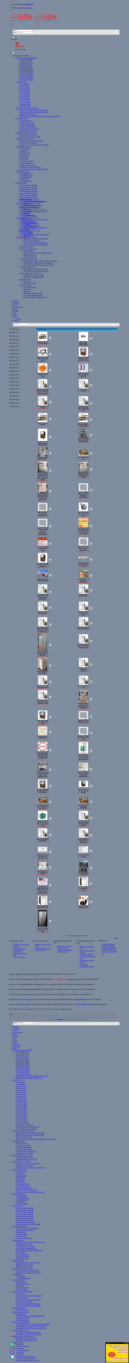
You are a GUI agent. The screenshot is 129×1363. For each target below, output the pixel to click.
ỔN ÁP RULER (69, 1017)
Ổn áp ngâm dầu (18, 1206)
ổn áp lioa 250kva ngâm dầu (24, 1212)
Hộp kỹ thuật (20, 1182)
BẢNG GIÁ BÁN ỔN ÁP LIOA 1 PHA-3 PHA (43, 580)
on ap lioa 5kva (18, 952)
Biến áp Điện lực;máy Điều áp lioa (23, 1336)
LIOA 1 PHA (64, 1014)
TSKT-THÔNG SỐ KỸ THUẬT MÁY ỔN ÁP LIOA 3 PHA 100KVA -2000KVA (83, 823)
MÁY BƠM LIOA (22, 1258)
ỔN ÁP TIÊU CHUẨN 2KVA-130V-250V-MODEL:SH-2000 (83, 440)
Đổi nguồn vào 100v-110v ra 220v (26, 1159)
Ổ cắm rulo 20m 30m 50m (24, 1149)
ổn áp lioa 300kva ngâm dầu (24, 1214)
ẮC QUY (76, 1017)
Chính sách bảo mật (108, 944)
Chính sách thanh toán (108, 949)
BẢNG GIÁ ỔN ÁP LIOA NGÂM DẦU (28, 1224)
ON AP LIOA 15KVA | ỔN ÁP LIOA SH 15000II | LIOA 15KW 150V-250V (83, 705)
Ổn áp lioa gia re (21, 1282)
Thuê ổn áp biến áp (22, 1234)
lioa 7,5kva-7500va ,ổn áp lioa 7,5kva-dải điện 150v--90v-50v (43, 807)
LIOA (65, 979)
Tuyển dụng (16, 1046)
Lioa (79, 999)
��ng (127, 1342)
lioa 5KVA (109, 1017)
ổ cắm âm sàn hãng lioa (87, 966)
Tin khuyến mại (21, 1314)
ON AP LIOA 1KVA (22, 1053)
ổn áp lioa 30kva (21, 1092)
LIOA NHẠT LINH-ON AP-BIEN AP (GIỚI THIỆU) (42, 548)
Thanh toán (16, 320)
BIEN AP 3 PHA (25, 1015)
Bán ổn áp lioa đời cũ (22, 1284)
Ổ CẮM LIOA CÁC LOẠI (24, 1244)
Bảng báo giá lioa (18, 1342)
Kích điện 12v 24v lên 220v (24, 1165)
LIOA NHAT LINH (33, 1019)
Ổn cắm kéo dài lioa (19, 1141)
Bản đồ (15, 1048)
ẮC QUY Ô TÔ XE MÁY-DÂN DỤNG (28, 1304)
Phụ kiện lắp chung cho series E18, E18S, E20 (30, 1192)
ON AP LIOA (42, 1014)
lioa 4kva (96, 1017)
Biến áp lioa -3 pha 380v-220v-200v (23, 1131)
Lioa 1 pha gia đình (19, 957)
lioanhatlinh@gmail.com (24, 8)
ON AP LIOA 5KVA (22, 1059)
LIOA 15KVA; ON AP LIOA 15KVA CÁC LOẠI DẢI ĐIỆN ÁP (43, 565)
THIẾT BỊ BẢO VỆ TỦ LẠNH (25, 1246)
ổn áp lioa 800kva (21, 1117)
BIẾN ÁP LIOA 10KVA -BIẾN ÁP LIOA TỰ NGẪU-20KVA (83, 548)
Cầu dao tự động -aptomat (24, 1188)
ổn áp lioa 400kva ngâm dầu (24, 1216)
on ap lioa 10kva (100, 1015)
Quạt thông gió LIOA (22, 1184)
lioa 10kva (93, 1015)
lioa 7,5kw (26, 1019)
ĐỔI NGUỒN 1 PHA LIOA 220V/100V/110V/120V (32, 1076)
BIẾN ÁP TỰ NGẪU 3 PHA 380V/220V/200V (30, 1133)
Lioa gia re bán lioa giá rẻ (24, 1238)
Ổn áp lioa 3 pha (18, 1080)
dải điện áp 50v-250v (22, 1320)
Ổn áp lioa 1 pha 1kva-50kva (21, 1312)
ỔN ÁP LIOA (18, 1015)
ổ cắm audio (84, 964)
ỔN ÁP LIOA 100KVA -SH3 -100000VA (42, 672)
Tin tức (15, 317)
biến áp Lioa (28, 999)
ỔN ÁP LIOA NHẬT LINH (22, 1014)
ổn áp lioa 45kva (21, 1094)
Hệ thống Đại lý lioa (19, 1194)
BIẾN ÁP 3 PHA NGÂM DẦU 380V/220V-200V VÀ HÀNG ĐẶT (36, 1139)
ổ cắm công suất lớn (86, 954)
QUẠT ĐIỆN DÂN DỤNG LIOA (26, 1248)
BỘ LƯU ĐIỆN (21, 1252)
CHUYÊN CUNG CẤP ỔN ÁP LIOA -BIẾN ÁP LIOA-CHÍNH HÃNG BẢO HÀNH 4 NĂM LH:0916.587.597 (42, 755)
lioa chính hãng (21, 1276)
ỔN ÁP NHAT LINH (35, 1015)
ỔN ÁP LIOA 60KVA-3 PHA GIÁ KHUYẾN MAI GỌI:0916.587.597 (83, 646)
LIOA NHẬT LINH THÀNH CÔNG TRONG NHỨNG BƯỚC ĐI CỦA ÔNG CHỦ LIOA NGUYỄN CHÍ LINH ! (43, 890)
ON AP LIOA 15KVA (22, 1064)
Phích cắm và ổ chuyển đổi (24, 1153)
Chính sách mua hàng (108, 946)
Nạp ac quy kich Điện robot (21, 1322)
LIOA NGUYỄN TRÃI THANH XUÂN (42, 737)
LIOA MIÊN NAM (22, 1200)
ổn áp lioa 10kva (21, 1086)
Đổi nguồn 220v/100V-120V (25, 1157)
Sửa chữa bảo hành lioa (20, 1226)
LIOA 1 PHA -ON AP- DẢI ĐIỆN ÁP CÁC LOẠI (42, 375)
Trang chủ (16, 301)
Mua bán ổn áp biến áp (20, 1308)
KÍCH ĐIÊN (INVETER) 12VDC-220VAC (43, 458)
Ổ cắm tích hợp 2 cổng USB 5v (26, 1151)
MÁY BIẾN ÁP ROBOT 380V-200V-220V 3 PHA (31, 1328)
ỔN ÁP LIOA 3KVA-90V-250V (43, 423)
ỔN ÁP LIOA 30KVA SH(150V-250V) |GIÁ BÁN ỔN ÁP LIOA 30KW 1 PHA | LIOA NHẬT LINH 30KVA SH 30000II (43, 476)
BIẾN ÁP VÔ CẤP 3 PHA (24, 1137)
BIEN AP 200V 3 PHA (56, 1015)
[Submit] (13, 33)
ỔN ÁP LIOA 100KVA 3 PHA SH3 (43, 407)
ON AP (47, 1014)
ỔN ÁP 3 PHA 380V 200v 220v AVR (27, 1271)
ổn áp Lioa (20, 999)
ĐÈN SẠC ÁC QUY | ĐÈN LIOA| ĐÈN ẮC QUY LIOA (83, 375)
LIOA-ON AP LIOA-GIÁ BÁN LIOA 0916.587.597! (83, 580)
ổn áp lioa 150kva (21, 1102)
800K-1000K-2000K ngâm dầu (25, 1222)
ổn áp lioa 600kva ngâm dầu (24, 1220)
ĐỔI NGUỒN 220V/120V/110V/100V (28, 1262)
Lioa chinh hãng (17, 1274)
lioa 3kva (91, 1017)
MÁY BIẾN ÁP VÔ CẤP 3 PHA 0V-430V (28, 1334)
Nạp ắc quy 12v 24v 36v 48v (21, 1161)
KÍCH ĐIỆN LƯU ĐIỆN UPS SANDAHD (29, 1296)
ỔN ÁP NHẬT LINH (83, 1004)
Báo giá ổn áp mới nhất (23, 1074)
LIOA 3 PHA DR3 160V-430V (83, 458)
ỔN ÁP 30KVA (42, 1017)
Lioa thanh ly (20, 1285)
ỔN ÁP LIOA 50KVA (22, 1072)
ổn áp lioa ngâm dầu (22, 1123)
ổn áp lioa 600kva (21, 1115)
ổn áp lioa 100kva (21, 1100)
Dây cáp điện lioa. (21, 1172)
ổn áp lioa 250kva (21, 1106)
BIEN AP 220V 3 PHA (45, 1015)
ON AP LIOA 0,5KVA (23, 1052)
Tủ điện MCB (20, 1178)
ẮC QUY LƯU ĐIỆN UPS (24, 1302)
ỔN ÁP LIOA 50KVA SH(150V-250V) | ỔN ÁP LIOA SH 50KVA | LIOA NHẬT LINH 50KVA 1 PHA (42, 496)
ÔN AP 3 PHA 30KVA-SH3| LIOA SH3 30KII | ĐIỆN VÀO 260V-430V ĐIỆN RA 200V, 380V (42, 391)
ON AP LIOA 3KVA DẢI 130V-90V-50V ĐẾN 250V (43, 722)
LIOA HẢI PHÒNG (22, 1204)
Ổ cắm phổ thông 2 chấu (24, 1147)
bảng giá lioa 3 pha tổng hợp (25, 1125)
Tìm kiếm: (15, 32)
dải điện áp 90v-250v (22, 1318)
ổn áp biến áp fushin (22, 1350)
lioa (14, 1014)
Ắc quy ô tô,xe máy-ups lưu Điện (23, 1291)
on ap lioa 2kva (18, 950)
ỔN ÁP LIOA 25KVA (22, 1068)
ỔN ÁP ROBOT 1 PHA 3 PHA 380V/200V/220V (31, 1326)
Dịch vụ (15, 309)
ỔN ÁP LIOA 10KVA (33, 1017)
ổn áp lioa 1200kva (22, 1121)
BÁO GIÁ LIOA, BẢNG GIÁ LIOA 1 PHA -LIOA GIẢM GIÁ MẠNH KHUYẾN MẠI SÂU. (43, 774)
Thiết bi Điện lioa (18, 1240)
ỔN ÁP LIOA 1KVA (83, 1017)
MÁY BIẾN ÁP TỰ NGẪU (76, 1015)
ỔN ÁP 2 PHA (80, 1014)
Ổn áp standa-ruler (18, 1348)
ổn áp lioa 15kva (21, 1088)
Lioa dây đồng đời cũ (22, 1287)
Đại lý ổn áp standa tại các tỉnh (25, 1356)
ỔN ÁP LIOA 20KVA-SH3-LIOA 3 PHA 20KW (83, 613)
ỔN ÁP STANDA (61, 1017)
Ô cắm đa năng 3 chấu (23, 1145)
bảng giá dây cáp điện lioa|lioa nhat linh (83, 906)
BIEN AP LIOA (25, 1017)
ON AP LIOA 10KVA (22, 1062)
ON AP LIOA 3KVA (22, 1057)
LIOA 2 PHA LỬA (72, 1014)
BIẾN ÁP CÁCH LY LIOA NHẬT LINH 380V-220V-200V (42, 514)
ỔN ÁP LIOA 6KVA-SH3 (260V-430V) (43, 612)
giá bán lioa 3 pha (41, 950)
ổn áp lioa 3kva (21, 1082)
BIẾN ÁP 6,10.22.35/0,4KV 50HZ (26, 1338)
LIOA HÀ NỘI (20, 1202)
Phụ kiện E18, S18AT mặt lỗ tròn (26, 1190)
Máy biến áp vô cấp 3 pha (20, 1330)
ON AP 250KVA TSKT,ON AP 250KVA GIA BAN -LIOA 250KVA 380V (83, 840)
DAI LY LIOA (58, 1014)
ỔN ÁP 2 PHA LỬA (22, 1346)
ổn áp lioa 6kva (21, 1084)
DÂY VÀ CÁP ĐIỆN (22, 1256)
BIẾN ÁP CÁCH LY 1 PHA (24, 1264)
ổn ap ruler (19, 1354)
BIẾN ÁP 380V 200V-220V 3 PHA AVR (28, 1273)
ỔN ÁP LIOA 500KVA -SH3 (83, 686)
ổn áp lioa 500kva (21, 1112)
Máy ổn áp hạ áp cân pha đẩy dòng (27, 1129)
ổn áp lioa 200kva (21, 1104)
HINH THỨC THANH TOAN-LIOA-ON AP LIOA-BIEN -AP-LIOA (83, 359)
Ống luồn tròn (20, 1180)
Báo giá (15, 315)
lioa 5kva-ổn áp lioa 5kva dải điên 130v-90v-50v (83, 791)
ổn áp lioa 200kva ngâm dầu (24, 1210)
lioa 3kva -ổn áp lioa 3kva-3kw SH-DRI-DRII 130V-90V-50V (43, 791)
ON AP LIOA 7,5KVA (18, 1019)
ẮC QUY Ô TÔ (21, 1294)
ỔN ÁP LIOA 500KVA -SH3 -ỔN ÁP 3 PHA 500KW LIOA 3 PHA (42, 702)
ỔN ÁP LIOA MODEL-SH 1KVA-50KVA (42, 342)
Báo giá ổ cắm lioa (22, 1143)
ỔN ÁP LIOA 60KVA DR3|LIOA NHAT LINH (42, 906)
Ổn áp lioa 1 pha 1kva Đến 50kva (23, 1050)
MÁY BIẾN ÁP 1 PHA (90, 1014)
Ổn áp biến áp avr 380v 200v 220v (23, 1269)
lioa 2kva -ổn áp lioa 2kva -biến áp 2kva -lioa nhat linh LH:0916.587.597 (83, 774)
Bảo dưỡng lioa (21, 1232)
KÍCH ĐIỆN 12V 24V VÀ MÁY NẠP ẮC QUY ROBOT (33, 1324)
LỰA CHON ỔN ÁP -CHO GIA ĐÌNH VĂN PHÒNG (42, 872)
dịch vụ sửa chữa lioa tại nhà (25, 1230)
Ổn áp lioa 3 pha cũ (22, 1289)
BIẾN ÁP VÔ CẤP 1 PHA (24, 1266)
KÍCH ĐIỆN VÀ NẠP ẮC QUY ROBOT (28, 1300)
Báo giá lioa (19, 1344)
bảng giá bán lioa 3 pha (43, 948)
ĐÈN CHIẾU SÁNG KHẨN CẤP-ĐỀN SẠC (29, 1250)
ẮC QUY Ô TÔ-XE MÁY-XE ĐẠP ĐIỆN (28, 1306)
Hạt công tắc (20, 1174)
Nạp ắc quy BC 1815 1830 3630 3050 (27, 1163)
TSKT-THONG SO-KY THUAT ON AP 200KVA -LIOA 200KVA (43, 840)
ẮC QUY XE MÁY (22, 1298)
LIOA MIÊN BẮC (21, 1196)
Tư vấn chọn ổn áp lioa (23, 1278)
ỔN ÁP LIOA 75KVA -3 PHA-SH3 (83, 390)
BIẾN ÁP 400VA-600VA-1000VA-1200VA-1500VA (83, 343)
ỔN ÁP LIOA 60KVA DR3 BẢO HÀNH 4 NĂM (83, 888)
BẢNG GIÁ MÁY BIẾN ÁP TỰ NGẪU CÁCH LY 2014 (83, 738)
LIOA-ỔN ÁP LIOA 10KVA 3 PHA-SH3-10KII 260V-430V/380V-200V (83, 408)
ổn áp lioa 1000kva (22, 1119)
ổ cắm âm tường (21, 1176)
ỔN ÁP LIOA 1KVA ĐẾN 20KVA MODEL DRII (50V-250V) (42, 443)
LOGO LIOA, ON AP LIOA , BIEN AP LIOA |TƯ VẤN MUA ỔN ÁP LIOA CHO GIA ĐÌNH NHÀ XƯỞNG (83, 530)
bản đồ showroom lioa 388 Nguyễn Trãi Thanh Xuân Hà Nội (43, 856)
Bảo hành (15, 311)
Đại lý (14, 313)
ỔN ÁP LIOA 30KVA (22, 1070)
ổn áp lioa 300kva (21, 1108)
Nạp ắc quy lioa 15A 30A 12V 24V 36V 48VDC (30, 1167)
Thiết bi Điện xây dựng (20, 1169)
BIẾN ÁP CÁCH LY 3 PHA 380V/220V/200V (30, 1135)
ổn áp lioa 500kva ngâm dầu (24, 1218)
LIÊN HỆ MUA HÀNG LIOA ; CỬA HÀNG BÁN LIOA (83, 564)
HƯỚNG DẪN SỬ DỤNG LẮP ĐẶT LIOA (29, 1078)
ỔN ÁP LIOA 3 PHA (33, 1014)
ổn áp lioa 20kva (21, 1090)
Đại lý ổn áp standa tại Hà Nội (25, 1358)
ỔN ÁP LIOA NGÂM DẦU (14, 1017)
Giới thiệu (16, 303)
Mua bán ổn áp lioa (22, 1310)
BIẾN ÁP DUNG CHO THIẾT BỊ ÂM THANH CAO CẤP (42, 359)
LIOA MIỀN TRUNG (22, 1198)
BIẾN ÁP (60, 979)
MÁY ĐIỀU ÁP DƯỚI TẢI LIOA (26, 1340)
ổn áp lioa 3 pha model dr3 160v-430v (27, 1127)
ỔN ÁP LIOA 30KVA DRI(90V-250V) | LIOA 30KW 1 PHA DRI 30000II (83, 475)
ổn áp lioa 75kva (21, 1098)
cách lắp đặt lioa (21, 1236)
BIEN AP (52, 1014)
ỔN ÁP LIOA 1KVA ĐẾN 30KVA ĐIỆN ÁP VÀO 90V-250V (83, 424)
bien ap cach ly (65, 1015)
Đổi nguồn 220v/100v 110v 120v (23, 1155)
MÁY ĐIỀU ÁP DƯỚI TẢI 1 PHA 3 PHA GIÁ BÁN (83, 514)
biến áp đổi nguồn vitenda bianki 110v (28, 1360)
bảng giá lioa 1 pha (19, 948)
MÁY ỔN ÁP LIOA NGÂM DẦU (112, 1015)
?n (124, 1342)
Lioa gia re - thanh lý (19, 1280)
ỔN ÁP (55, 979)
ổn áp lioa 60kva (21, 1096)
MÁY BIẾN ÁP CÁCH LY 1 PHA (103, 1014)
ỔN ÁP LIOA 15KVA (42, 1019)
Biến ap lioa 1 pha (18, 1260)
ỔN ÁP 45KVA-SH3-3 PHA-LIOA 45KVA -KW (83, 628)
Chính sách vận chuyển (109, 948)
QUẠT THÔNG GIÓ (22, 1254)
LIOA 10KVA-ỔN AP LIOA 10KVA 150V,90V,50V (83, 806)
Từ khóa (11, 1014)
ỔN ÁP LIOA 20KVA (51, 1017)
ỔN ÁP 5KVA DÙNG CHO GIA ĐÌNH (83, 873)
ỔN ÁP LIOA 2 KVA (22, 1055)
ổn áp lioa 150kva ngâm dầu (24, 1208)
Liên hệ (15, 305)
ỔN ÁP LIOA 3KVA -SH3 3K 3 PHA (83, 595)
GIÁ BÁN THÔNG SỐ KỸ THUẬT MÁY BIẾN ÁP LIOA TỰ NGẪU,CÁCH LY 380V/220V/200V (42, 531)
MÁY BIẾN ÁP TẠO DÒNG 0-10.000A (28, 1332)
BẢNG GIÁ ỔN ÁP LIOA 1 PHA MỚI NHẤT (30, 1316)
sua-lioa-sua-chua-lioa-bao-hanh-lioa (27, 1228)
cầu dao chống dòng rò (23, 1186)
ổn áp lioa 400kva (21, 1110)
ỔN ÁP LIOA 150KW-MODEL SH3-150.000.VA (83, 669)
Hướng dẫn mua (18, 307)
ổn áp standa (20, 1352)
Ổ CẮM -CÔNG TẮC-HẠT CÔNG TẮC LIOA (30, 1242)
